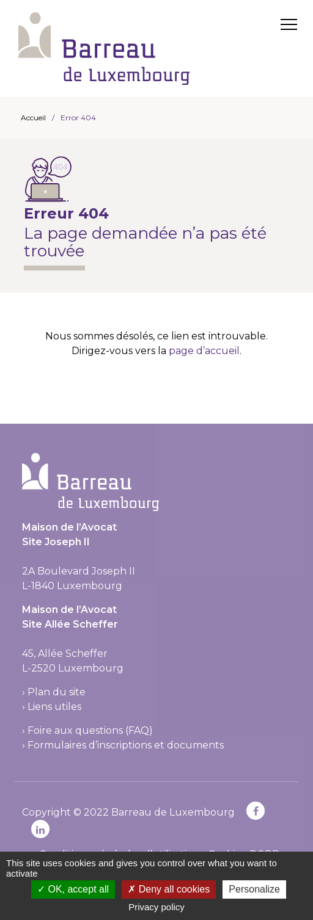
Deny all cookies (169, 889)
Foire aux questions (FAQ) (90, 730)
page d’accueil (204, 351)
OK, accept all (73, 889)
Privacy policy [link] (156, 907)
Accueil (33, 117)
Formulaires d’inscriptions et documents (126, 745)
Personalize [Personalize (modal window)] (254, 889)
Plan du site (57, 692)
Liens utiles (54, 706)
